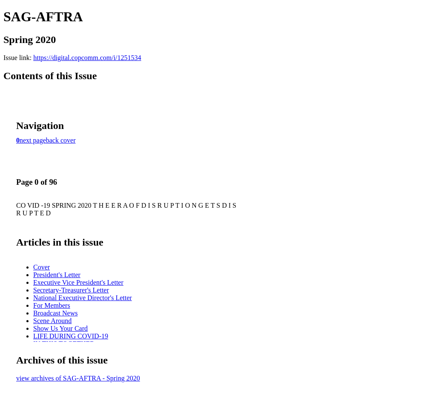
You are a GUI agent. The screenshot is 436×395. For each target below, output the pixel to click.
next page (33, 140)
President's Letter (56, 274)
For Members (51, 305)
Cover (41, 267)
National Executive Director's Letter (82, 297)
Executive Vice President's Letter (78, 282)
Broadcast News (55, 313)
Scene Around (52, 320)
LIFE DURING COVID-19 (70, 336)
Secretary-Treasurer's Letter (71, 290)
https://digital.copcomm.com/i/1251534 (87, 57)
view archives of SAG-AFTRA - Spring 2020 (78, 378)
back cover (61, 140)
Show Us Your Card (60, 328)
